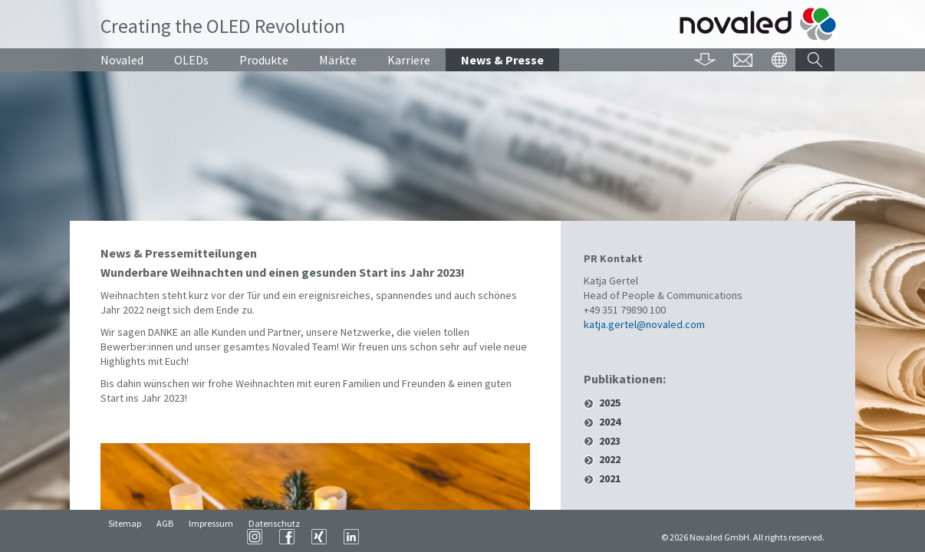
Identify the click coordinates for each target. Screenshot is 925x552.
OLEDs (191, 59)
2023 (610, 441)
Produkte (263, 59)
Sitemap (124, 537)
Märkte (338, 59)
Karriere (408, 59)
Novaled (121, 59)
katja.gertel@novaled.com (644, 324)
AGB (164, 537)
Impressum (211, 537)
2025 (610, 402)
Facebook (478, 536)
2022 (610, 459)
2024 (610, 422)
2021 (610, 478)
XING (510, 536)
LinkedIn (542, 536)
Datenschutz (274, 537)
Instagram (445, 536)
